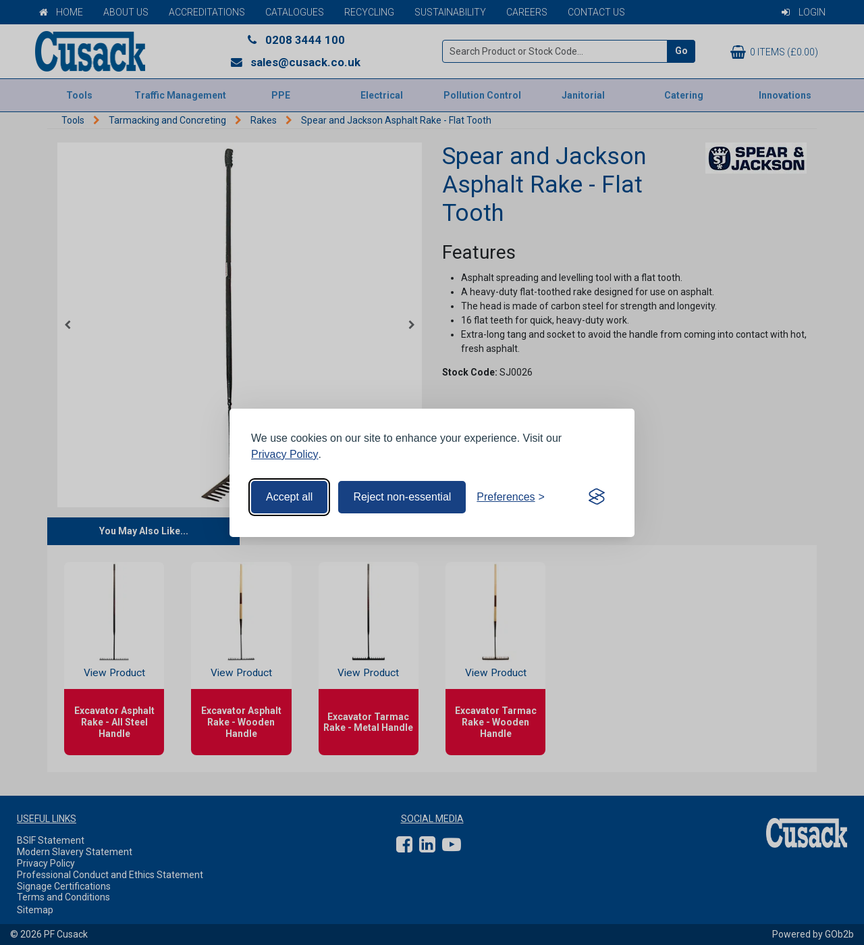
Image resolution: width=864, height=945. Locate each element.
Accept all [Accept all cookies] (289, 497)
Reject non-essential (402, 497)
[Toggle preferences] (511, 497)
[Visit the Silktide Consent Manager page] (596, 497)
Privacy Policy (285, 454)
